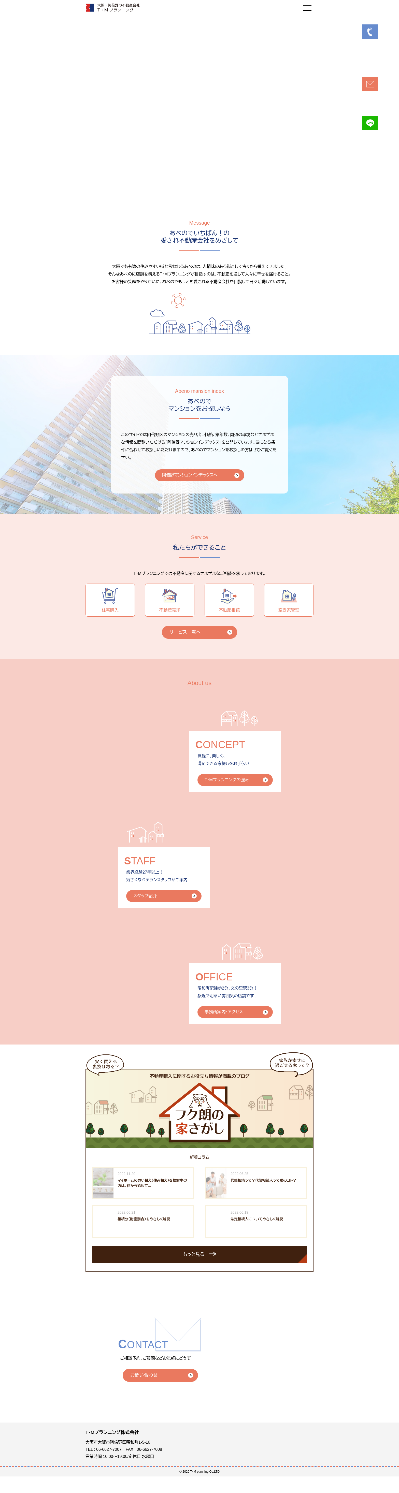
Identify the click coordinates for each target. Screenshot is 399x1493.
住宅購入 (110, 610)
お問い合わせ (144, 1391)
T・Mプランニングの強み (229, 794)
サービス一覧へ (185, 645)
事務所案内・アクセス (226, 1029)
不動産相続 (229, 610)
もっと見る (194, 1272)
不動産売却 (169, 610)
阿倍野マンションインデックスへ (194, 480)
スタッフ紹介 (146, 912)
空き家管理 (288, 610)
